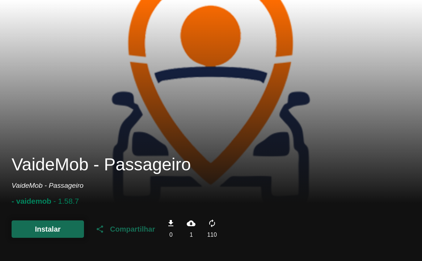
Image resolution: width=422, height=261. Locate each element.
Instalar (47, 229)
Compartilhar (125, 229)
